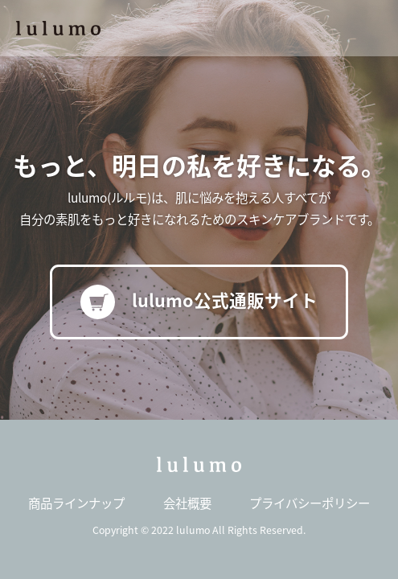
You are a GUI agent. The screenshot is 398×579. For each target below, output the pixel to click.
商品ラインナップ (76, 502)
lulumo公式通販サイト (199, 302)
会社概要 (187, 502)
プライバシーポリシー (309, 502)
